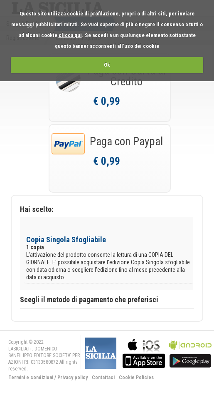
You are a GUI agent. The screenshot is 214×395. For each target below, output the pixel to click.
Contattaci (103, 377)
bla (144, 352)
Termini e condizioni (30, 377)
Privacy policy (72, 377)
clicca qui (70, 35)
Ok (107, 65)
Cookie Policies (136, 377)
